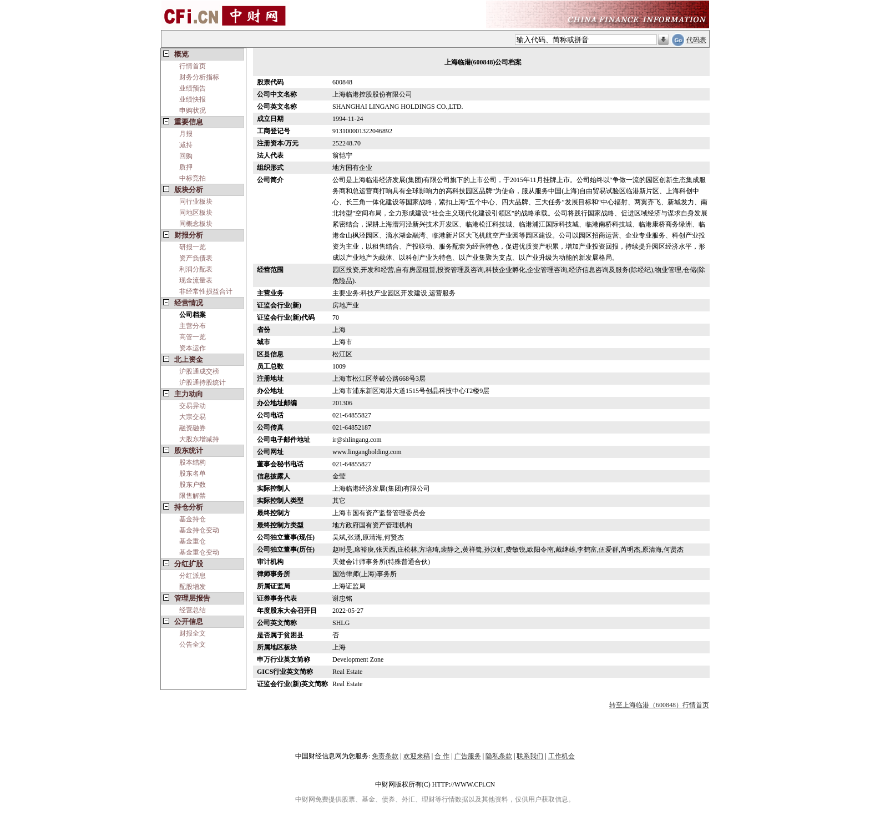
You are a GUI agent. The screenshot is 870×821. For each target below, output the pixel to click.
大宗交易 (192, 417)
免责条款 (385, 756)
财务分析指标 (199, 77)
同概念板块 (196, 224)
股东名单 (192, 473)
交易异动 (192, 406)
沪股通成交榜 (199, 371)
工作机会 (561, 756)
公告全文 (192, 644)
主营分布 (192, 326)
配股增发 (192, 587)
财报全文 (192, 633)
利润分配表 (196, 269)
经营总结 (192, 610)
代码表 (696, 40)
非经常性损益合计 (205, 291)
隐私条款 (498, 756)
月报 (186, 134)
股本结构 (192, 462)
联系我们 (530, 756)
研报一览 (192, 247)
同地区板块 (196, 212)
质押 (186, 167)
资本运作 (192, 348)
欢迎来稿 (416, 756)
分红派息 (192, 576)
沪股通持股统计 (202, 382)
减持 (186, 145)
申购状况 (192, 110)
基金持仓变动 (199, 530)
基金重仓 (192, 541)
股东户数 (192, 484)
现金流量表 (196, 280)
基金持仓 (192, 519)
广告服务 (467, 756)
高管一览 (192, 337)
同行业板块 (196, 201)
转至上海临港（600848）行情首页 (659, 705)
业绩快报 (192, 99)
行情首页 (192, 66)
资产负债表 (196, 258)
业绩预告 (192, 88)
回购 (186, 156)
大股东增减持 (199, 439)
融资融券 (192, 428)
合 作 (441, 756)
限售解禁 (192, 496)
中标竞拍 (192, 178)
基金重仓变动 (199, 552)
